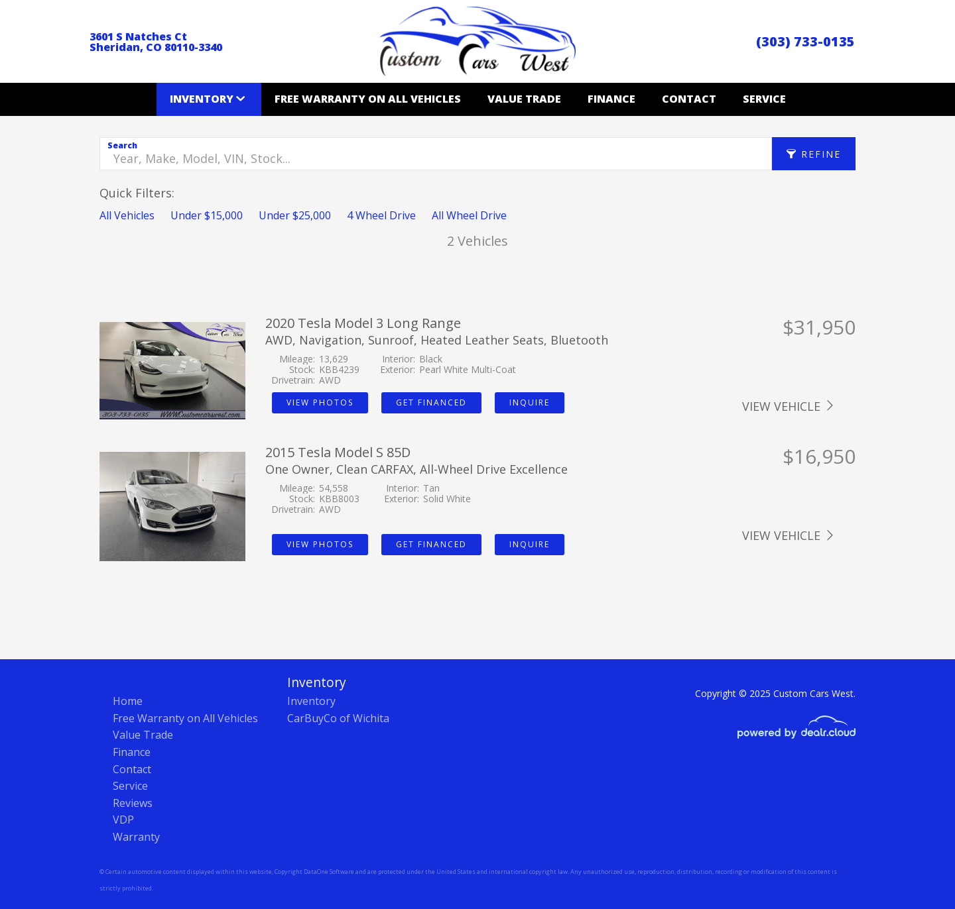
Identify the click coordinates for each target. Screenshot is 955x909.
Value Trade (524, 98)
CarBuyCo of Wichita (338, 718)
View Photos (319, 402)
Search (122, 145)
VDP (123, 819)
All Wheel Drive (469, 215)
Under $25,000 (295, 215)
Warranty (136, 836)
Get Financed (431, 402)
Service (764, 98)
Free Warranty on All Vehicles (368, 98)
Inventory (201, 98)
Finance (611, 98)
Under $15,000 (206, 215)
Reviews (133, 803)
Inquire (529, 402)
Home (128, 701)
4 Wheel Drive (381, 215)
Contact (689, 98)
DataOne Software (329, 871)
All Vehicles (127, 215)
